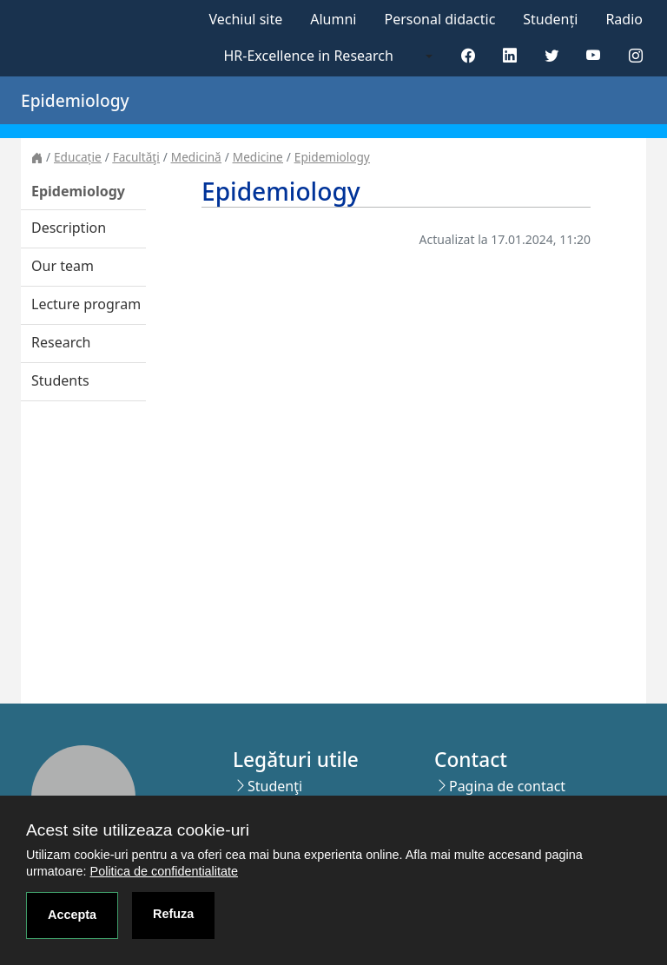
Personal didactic (439, 19)
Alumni (333, 19)
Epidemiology (332, 157)
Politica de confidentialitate (164, 871)
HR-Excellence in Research (308, 55)
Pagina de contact (507, 786)
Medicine (258, 157)
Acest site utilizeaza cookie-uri (137, 830)
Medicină (196, 157)
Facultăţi (136, 157)
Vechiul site (245, 19)
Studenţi (275, 786)
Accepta (72, 915)
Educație (78, 157)
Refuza (173, 914)
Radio (624, 19)
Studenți (550, 19)
